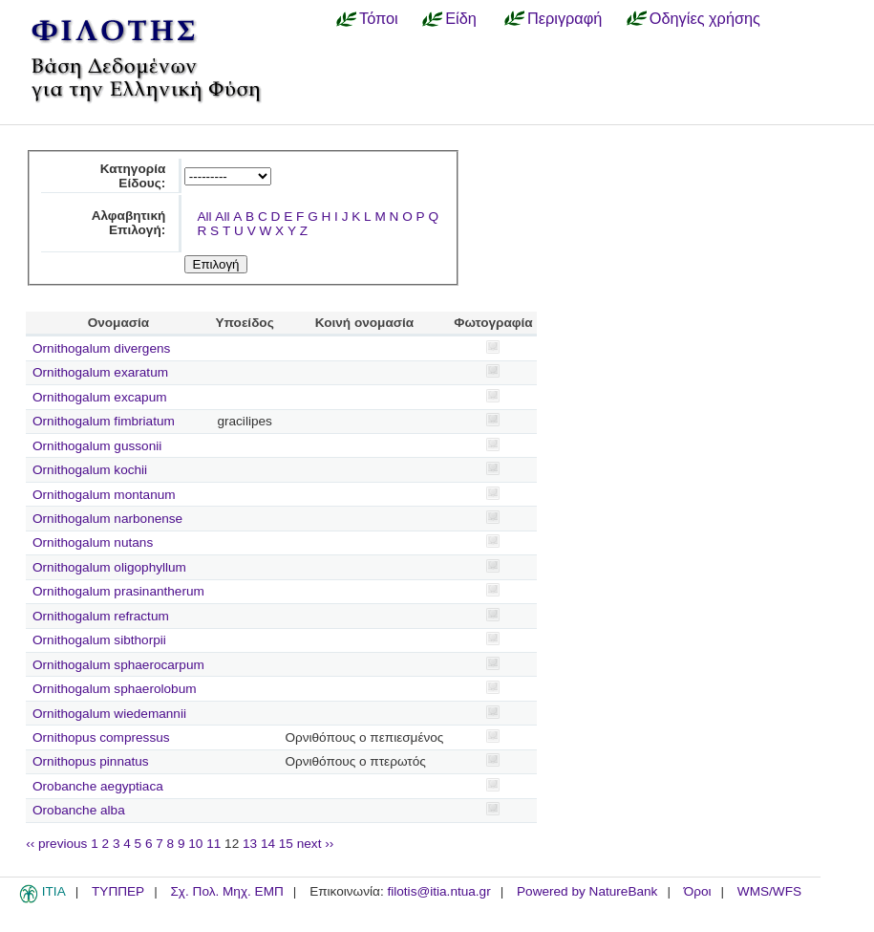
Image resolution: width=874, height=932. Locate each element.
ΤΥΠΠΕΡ (118, 891)
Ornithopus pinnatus (90, 761)
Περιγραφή (564, 18)
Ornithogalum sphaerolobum (114, 689)
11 (213, 843)
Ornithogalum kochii (89, 470)
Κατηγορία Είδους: (133, 176)
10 (195, 843)
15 (286, 843)
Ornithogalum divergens (101, 348)
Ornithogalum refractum (100, 616)
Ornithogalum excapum (99, 397)
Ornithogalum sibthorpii (99, 640)
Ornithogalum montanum (104, 495)
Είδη (461, 18)
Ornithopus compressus (101, 737)
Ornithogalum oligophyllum (109, 567)
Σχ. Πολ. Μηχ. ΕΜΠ (226, 891)
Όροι (698, 891)
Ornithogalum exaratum (100, 372)
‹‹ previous (56, 843)
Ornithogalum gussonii (96, 446)
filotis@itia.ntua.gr (438, 891)
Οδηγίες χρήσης (705, 18)
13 (250, 843)
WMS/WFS (769, 891)
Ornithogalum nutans (92, 542)
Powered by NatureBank (587, 891)
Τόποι (378, 18)
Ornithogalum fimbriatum (103, 421)
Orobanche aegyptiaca (97, 786)
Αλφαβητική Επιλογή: (129, 222)
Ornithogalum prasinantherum (118, 591)
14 (268, 843)
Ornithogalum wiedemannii (109, 713)
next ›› (315, 843)
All (204, 216)
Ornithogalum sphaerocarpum (118, 665)
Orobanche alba (78, 810)
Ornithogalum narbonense (107, 518)
